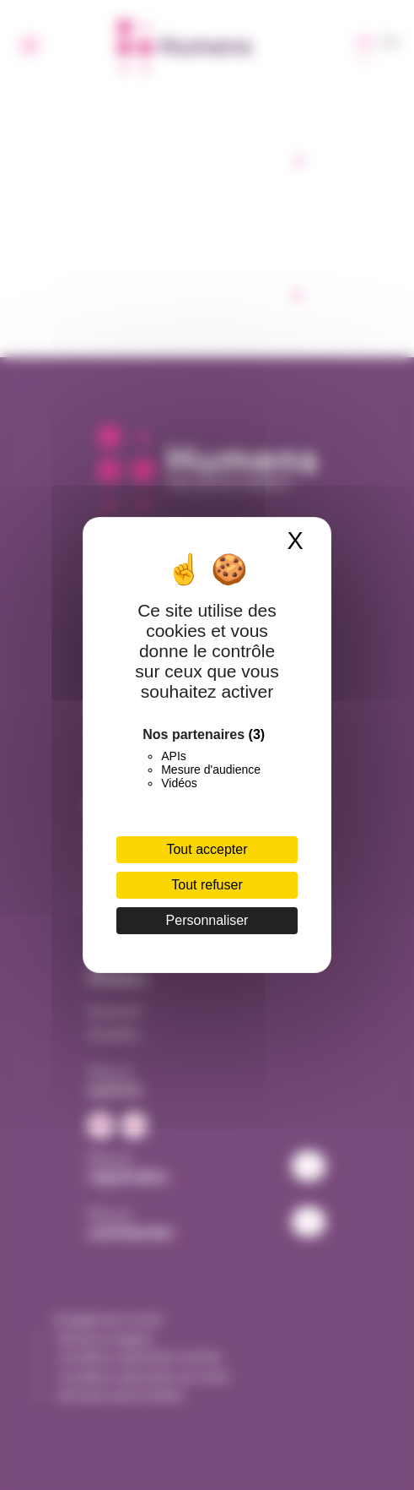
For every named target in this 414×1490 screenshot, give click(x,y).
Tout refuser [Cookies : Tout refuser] (206, 885)
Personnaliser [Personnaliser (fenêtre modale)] (207, 920)
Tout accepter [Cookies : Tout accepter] (206, 849)
